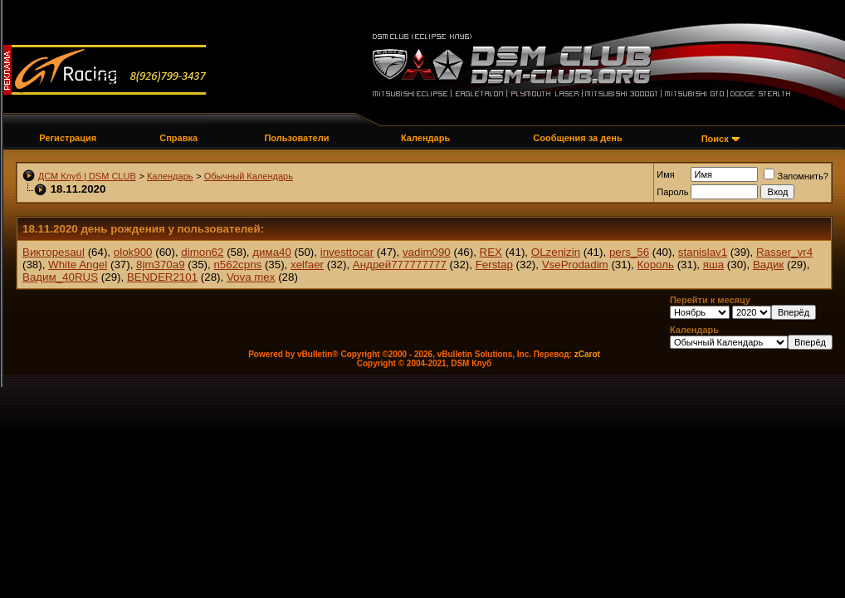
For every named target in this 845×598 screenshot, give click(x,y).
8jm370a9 (160, 264)
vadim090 (427, 252)
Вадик (768, 264)
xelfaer (307, 264)
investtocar (347, 252)
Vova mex (251, 277)
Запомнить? (796, 176)
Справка (178, 138)
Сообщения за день (577, 138)
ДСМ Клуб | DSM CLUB (87, 176)
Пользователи (296, 138)
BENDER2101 (162, 277)
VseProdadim (575, 264)
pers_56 (629, 252)
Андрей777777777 (400, 264)
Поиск (715, 139)
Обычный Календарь (248, 176)
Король (655, 264)
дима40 (271, 252)
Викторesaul (53, 252)
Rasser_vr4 (784, 252)
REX (491, 252)
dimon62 (202, 252)
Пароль (672, 192)
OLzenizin (555, 252)
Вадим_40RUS (60, 277)
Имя (665, 174)
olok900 (133, 252)
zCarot (587, 354)
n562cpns (237, 264)
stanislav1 (702, 252)
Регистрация (67, 138)
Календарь (425, 138)
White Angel (77, 264)
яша (713, 264)
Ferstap (494, 264)
